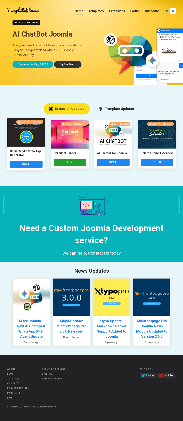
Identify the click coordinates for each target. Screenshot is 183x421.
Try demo (67, 64)
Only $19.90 (33, 64)
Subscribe (152, 11)
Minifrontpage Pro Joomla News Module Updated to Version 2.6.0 (151, 328)
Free (69, 162)
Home (79, 11)
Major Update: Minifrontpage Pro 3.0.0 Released (71, 326)
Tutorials (14, 378)
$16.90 (26, 164)
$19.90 (113, 162)
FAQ (9, 397)
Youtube (166, 375)
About (11, 369)
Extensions (117, 11)
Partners (13, 393)
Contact (13, 383)
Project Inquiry (18, 388)
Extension (67, 108)
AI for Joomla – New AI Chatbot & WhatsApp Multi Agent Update (31, 328)
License (47, 374)
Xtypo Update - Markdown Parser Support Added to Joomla (111, 328)
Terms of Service (53, 369)
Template (116, 108)
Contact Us (98, 253)
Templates (96, 11)
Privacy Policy (52, 378)
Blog (10, 374)
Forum (135, 11)
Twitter (147, 375)
